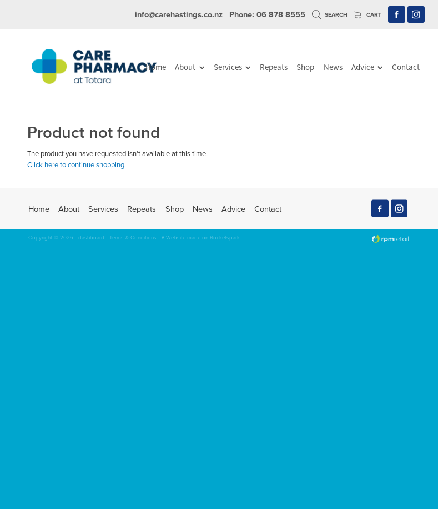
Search (330, 15)
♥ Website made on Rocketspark (201, 237)
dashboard (91, 237)
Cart (367, 15)
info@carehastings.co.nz (179, 14)
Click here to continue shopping (75, 164)
